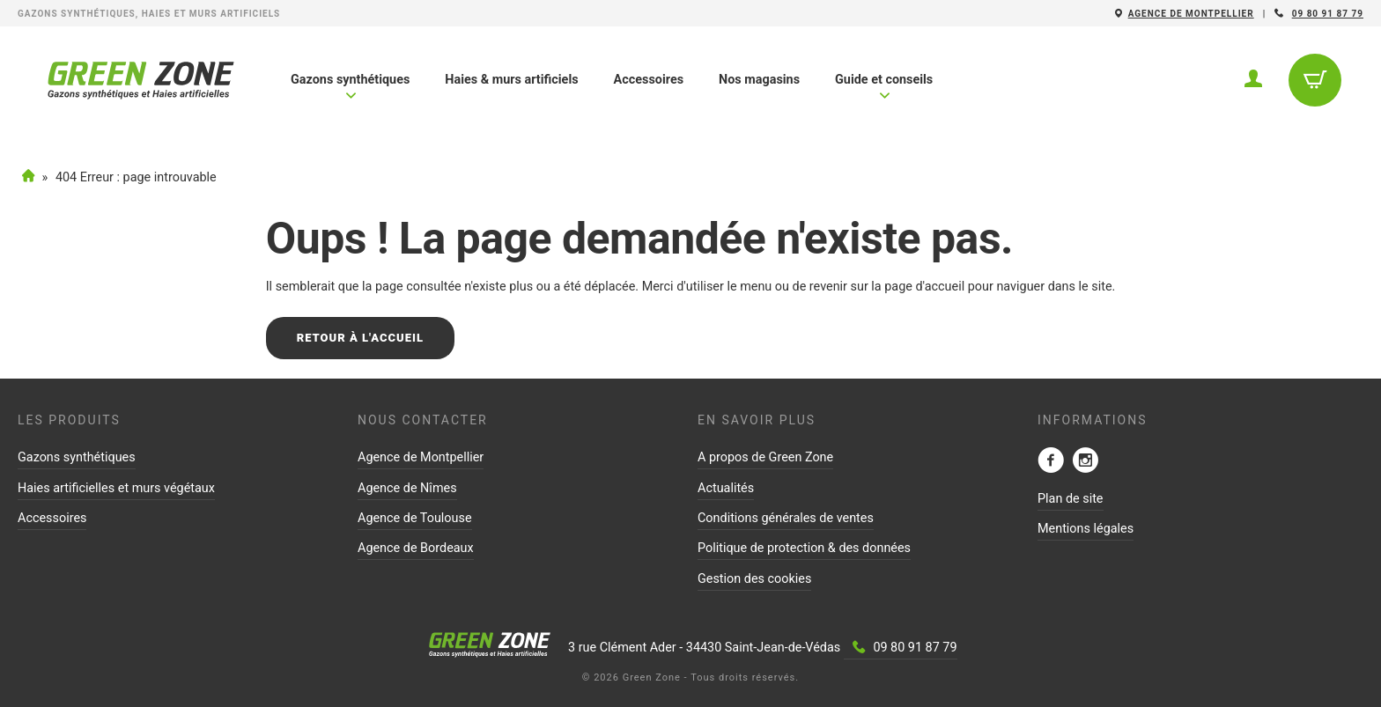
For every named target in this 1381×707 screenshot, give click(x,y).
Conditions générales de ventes (786, 518)
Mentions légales (1086, 528)
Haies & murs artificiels (511, 79)
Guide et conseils (884, 86)
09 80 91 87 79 (1327, 13)
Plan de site (1071, 498)
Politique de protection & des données (804, 548)
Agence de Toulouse (415, 518)
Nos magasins (759, 79)
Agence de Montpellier (421, 457)
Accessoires (648, 79)
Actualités (726, 488)
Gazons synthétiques (350, 86)
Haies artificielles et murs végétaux (116, 488)
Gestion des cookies (754, 578)
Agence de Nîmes (407, 488)
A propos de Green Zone (765, 457)
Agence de (1191, 13)
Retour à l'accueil (360, 337)
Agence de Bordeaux (416, 548)
